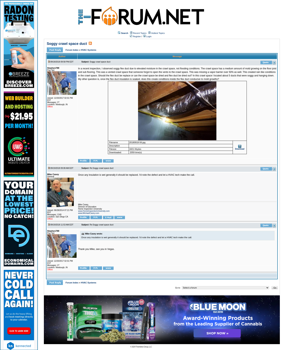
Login (147, 36)
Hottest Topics (158, 33)
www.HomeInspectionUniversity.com (94, 211)
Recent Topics (139, 33)
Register (135, 36)
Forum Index (72, 50)
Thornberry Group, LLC (144, 347)
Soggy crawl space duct (67, 44)
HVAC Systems (88, 50)
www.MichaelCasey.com (88, 213)
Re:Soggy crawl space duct (101, 168)
